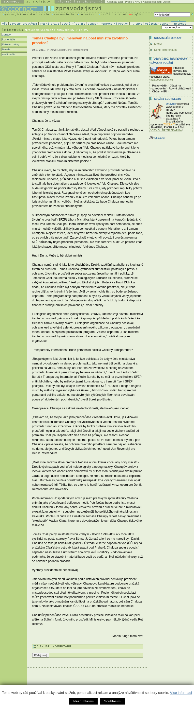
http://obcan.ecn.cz (161, 79)
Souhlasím (112, 701)
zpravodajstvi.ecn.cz (39, 29)
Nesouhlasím (83, 701)
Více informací (181, 693)
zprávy (6, 34)
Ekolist (158, 43)
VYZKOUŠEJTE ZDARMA (166, 130)
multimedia (8, 54)
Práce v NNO (133, 1)
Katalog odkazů (152, 1)
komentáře (8, 39)
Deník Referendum (165, 49)
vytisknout (157, 138)
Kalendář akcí (115, 1)
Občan (166, 1)
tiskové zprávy (10, 44)
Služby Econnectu (167, 99)
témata (5, 49)
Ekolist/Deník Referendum (72, 50)
